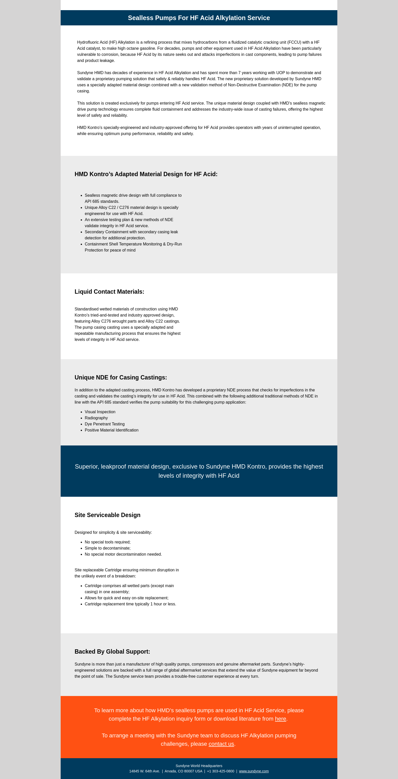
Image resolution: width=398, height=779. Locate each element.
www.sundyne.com (254, 771)
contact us (221, 744)
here (280, 719)
